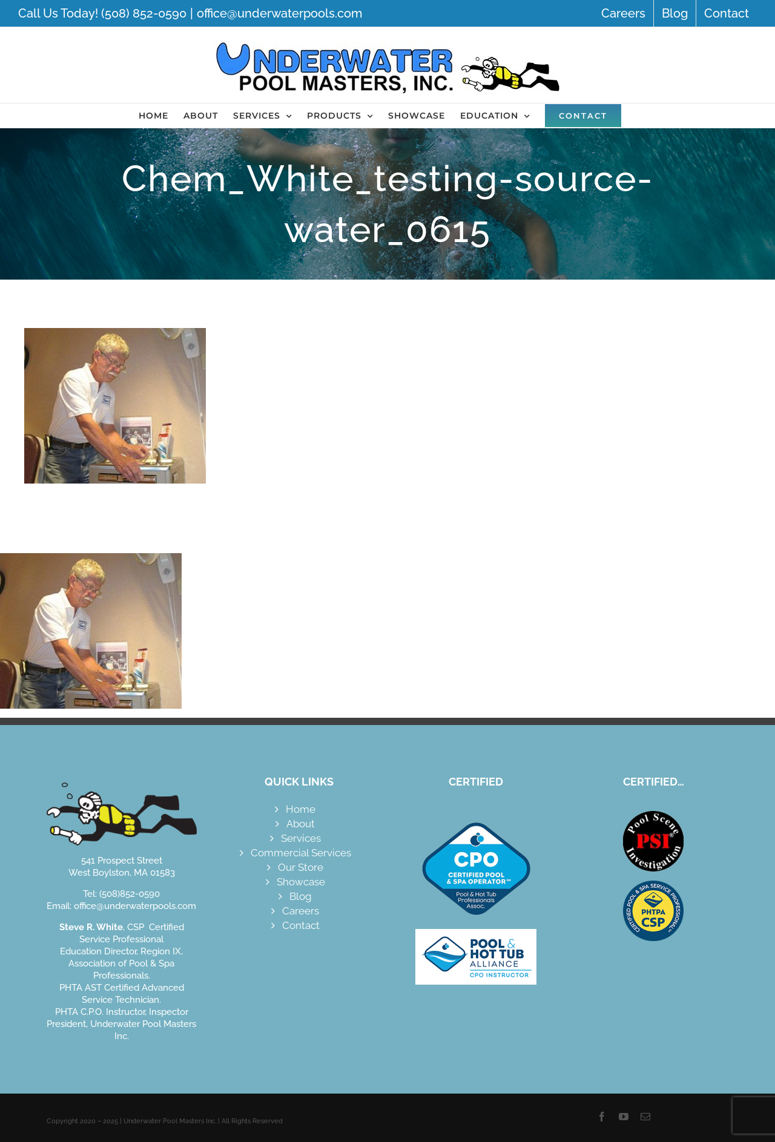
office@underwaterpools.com (279, 13)
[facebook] (602, 1116)
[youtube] (623, 1116)
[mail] (645, 1116)
